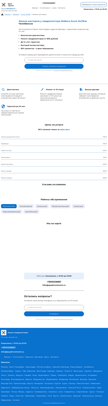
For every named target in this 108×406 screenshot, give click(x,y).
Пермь (53, 375)
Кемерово (38, 383)
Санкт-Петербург (16, 367)
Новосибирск (76, 367)
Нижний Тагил (74, 388)
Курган (57, 383)
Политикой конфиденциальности (63, 70)
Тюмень (11, 375)
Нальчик (35, 388)
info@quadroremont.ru (54, 285)
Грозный (92, 379)
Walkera (16, 14)
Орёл (99, 388)
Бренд (35, 8)
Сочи (61, 392)
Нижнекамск (61, 388)
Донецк (98, 396)
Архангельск (81, 375)
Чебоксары (30, 396)
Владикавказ (52, 379)
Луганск (16, 400)
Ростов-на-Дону (44, 367)
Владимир (63, 379)
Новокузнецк (88, 396)
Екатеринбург (7, 371)
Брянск (28, 379)
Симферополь (40, 392)
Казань (18, 371)
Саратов (88, 371)
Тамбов (4, 396)
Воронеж (31, 371)
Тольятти (68, 371)
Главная (7, 14)
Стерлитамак (82, 392)
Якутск (56, 396)
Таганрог (100, 392)
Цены (54, 8)
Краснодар (30, 367)
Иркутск (19, 375)
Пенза (14, 392)
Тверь (11, 396)
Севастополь (66, 396)
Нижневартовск (47, 388)
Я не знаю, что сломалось (54, 184)
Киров (71, 375)
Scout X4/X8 (25, 14)
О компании (45, 8)
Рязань (21, 392)
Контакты (61, 8)
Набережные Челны (20, 388)
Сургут (92, 392)
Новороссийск (89, 388)
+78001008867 (48, 3)
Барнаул (51, 371)
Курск (64, 383)
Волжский (73, 379)
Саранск (29, 392)
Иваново (77, 396)
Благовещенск (17, 379)
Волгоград (41, 371)
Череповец (41, 396)
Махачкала (95, 383)
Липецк (72, 383)
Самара (27, 375)
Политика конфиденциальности (54, 403)
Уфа (24, 371)
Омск (34, 375)
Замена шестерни (39, 14)
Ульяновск (62, 375)
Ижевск (59, 371)
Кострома (49, 383)
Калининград (20, 383)
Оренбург (5, 392)
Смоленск (52, 392)
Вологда (83, 379)
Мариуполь (6, 400)
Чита (50, 396)
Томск (3, 375)
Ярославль (78, 371)
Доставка (39, 357)
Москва (4, 367)
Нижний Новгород (60, 367)
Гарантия (29, 357)
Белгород (5, 379)
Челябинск (89, 367)
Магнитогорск (83, 383)
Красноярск (43, 375)
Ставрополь (69, 392)
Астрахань (92, 375)
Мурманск (5, 388)
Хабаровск (97, 371)
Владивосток (39, 379)
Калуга (30, 383)
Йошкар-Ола (6, 383)
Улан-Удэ (20, 396)
